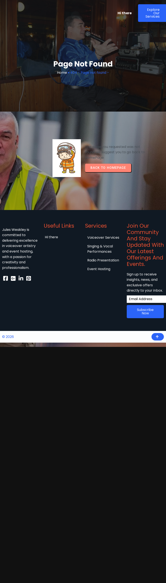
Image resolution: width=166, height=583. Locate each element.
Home (62, 72)
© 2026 (8, 340)
